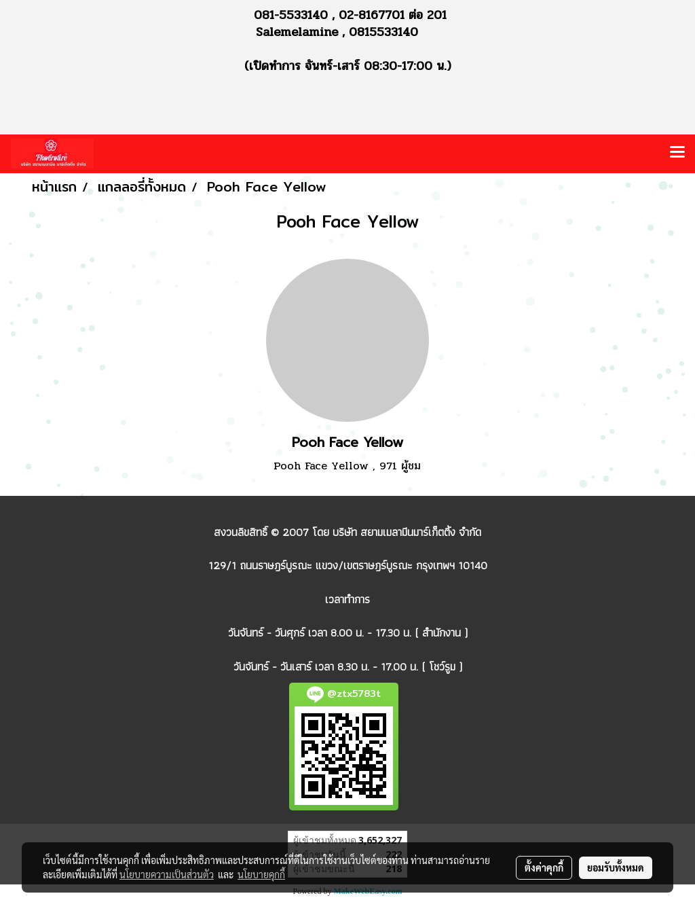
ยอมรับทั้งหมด (615, 867)
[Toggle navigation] (677, 153)
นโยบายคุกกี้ (261, 874)
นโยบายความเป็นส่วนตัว (166, 874)
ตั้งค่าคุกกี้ (544, 867)
